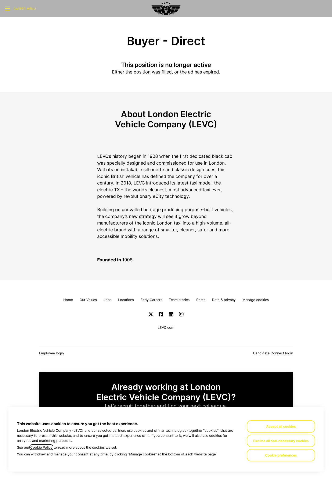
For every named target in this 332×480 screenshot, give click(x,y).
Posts (200, 300)
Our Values (88, 300)
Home (68, 300)
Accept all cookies (281, 426)
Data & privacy (224, 300)
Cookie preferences (281, 455)
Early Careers (151, 300)
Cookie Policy (41, 447)
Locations (126, 300)
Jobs (107, 300)
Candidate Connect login (273, 353)
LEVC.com (166, 327)
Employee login (51, 353)
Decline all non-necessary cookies (281, 441)
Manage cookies (255, 300)
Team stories (179, 300)
